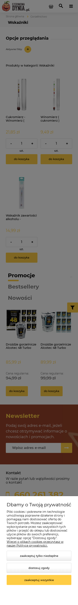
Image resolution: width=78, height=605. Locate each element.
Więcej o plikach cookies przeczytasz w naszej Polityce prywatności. (35, 543)
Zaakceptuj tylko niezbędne (39, 555)
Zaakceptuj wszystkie (39, 580)
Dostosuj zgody (39, 568)
